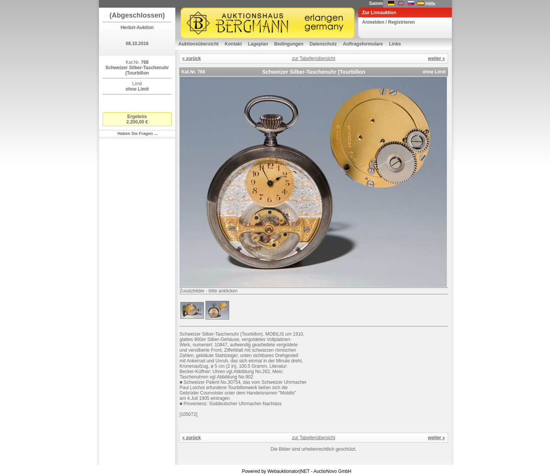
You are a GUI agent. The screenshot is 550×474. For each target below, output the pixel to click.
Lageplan (258, 44)
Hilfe (430, 3)
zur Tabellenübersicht (313, 58)
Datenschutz (322, 44)
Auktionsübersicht (198, 44)
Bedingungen (289, 44)
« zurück (191, 58)
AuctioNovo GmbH (332, 471)
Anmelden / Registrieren (388, 22)
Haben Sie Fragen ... (137, 133)
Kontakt (233, 44)
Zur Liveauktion (379, 12)
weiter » (436, 58)
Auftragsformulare (363, 44)
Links (395, 44)
